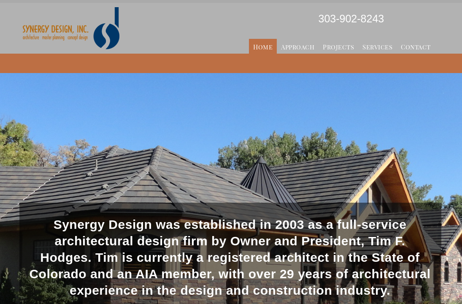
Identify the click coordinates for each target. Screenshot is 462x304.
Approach (297, 47)
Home (263, 47)
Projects (338, 47)
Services (377, 47)
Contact (416, 47)
